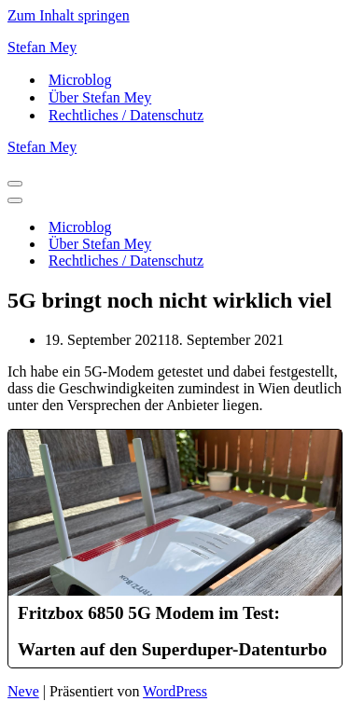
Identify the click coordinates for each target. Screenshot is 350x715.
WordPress (175, 691)
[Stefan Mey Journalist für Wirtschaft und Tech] (175, 47)
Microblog (80, 80)
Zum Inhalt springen (68, 15)
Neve (23, 691)
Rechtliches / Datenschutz (126, 115)
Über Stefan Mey (100, 97)
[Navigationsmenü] (14, 183)
